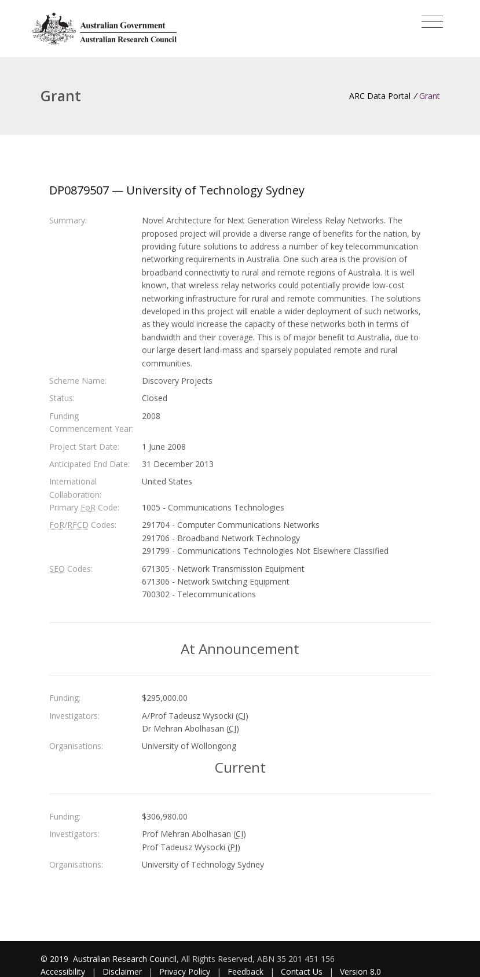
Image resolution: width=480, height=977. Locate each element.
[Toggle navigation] (432, 22)
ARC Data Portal (380, 95)
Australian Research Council (125, 958)
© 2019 (56, 958)
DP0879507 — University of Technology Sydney (177, 190)
